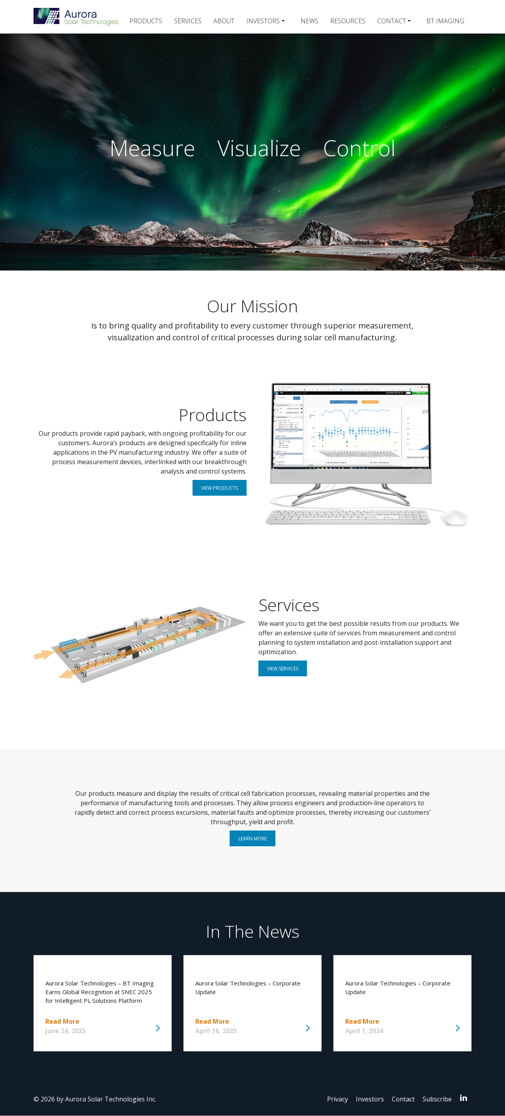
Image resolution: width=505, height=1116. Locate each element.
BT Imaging (445, 21)
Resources (347, 21)
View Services (282, 668)
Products (145, 21)
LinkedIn (465, 1097)
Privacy (337, 1099)
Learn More (252, 838)
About (223, 21)
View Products (219, 488)
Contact (391, 21)
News (309, 21)
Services (188, 21)
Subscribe (437, 1099)
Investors (263, 21)
